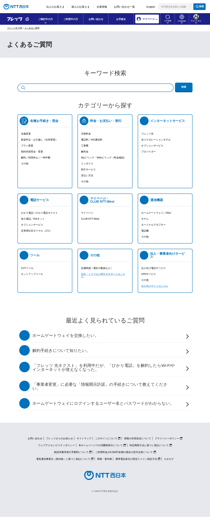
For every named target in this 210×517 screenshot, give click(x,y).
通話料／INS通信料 (91, 139)
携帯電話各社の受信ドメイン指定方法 (136, 459)
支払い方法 (87, 175)
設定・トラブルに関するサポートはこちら (103, 275)
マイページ (87, 212)
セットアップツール (32, 274)
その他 (24, 163)
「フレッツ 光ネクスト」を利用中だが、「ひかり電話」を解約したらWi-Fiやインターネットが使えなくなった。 (103, 367)
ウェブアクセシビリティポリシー (56, 445)
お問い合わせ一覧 (124, 6)
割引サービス (88, 169)
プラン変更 (27, 145)
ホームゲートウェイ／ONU (156, 212)
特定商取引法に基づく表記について (149, 445)
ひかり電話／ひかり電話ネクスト (39, 212)
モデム (145, 218)
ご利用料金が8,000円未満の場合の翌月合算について (124, 452)
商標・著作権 (104, 459)
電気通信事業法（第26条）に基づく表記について (63, 459)
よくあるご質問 (32, 28)
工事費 (84, 145)
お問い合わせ (96, 19)
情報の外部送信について (137, 438)
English (150, 6)
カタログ (169, 459)
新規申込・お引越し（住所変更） (39, 139)
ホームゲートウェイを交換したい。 (65, 335)
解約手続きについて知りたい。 (61, 350)
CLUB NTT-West (90, 218)
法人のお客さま (55, 6)
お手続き (121, 19)
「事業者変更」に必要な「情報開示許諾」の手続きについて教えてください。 (99, 386)
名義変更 (26, 133)
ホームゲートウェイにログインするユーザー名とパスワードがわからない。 (103, 403)
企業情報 (102, 6)
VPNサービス (148, 274)
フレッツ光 (147, 133)
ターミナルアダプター (153, 224)
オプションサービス (152, 145)
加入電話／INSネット (33, 218)
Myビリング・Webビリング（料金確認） (103, 157)
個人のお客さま (80, 6)
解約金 (84, 151)
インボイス (87, 163)
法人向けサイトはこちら (154, 286)
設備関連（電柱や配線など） (97, 268)
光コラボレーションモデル (156, 139)
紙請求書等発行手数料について (71, 452)
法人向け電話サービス (153, 268)
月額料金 (86, 133)
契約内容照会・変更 (32, 151)
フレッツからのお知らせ (59, 438)
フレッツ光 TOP (14, 28)
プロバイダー (148, 151)
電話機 (145, 230)
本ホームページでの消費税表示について (101, 445)
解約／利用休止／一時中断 (35, 157)
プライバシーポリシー (167, 438)
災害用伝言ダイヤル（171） (36, 230)
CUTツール (27, 268)
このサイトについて (106, 438)
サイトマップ (84, 438)
